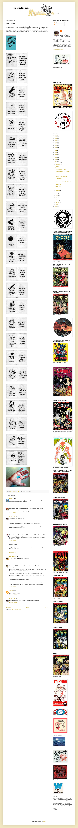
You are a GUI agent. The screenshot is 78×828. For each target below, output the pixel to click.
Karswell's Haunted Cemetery (61, 176)
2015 (56, 154)
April (57, 198)
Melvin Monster (59, 178)
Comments (57, 25)
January (57, 204)
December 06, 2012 (13, 594)
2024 (56, 138)
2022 (56, 142)
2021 (56, 143)
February (58, 202)
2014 (56, 156)
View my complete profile (58, 49)
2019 (56, 147)
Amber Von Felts (12, 506)
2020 (56, 145)
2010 (56, 206)
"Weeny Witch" (58, 167)
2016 (56, 152)
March (57, 200)
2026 (56, 135)
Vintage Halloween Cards (61, 188)
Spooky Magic (58, 186)
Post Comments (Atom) (16, 609)
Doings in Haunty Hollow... (61, 174)
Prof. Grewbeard (12, 556)
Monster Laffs (58, 173)
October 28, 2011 (12, 502)
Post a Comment (11, 604)
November (58, 164)
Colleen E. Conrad (13, 533)
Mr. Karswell (12, 516)
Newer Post (8, 607)
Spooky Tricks (58, 184)
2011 (56, 161)
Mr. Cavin (11, 498)
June (57, 195)
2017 (56, 150)
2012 (56, 159)
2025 (56, 136)
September (58, 190)
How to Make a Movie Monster (62, 180)
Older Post (46, 607)
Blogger (44, 821)
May (57, 197)
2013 (56, 157)
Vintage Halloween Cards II (61, 169)
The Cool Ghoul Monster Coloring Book (63, 171)
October (57, 166)
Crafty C (11, 590)
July (57, 193)
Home (27, 607)
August (57, 192)
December (58, 162)
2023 (56, 140)
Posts (55, 22)
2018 (56, 149)
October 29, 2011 (12, 560)
